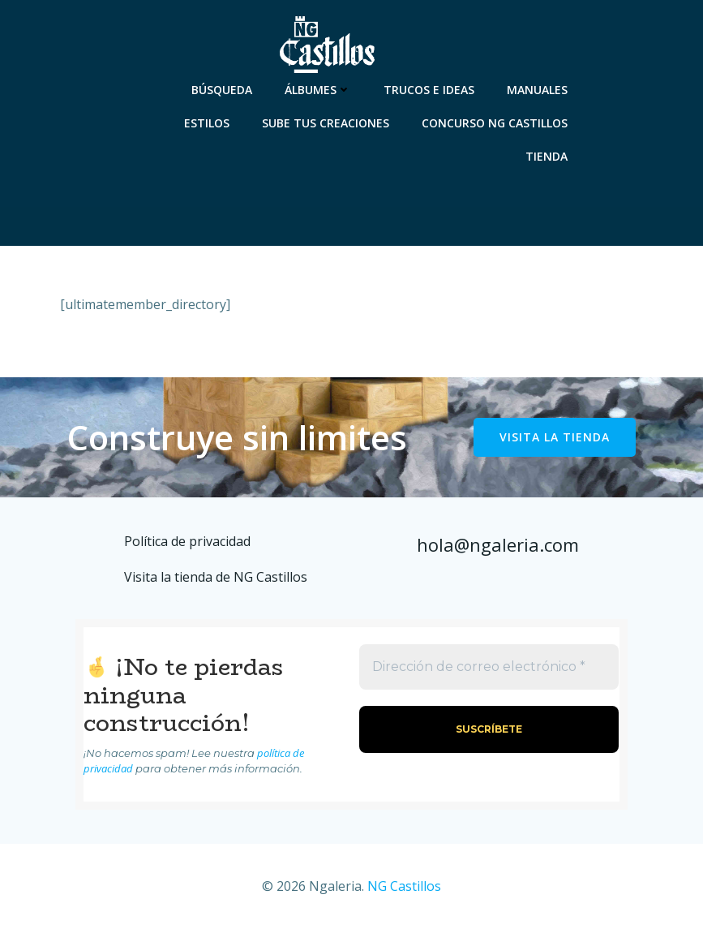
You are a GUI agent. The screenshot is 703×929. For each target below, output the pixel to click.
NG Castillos (404, 886)
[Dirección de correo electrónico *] (489, 667)
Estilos (206, 123)
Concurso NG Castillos (495, 123)
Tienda (546, 156)
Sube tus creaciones (325, 123)
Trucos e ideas (429, 89)
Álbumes (318, 89)
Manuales (537, 89)
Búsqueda (221, 89)
